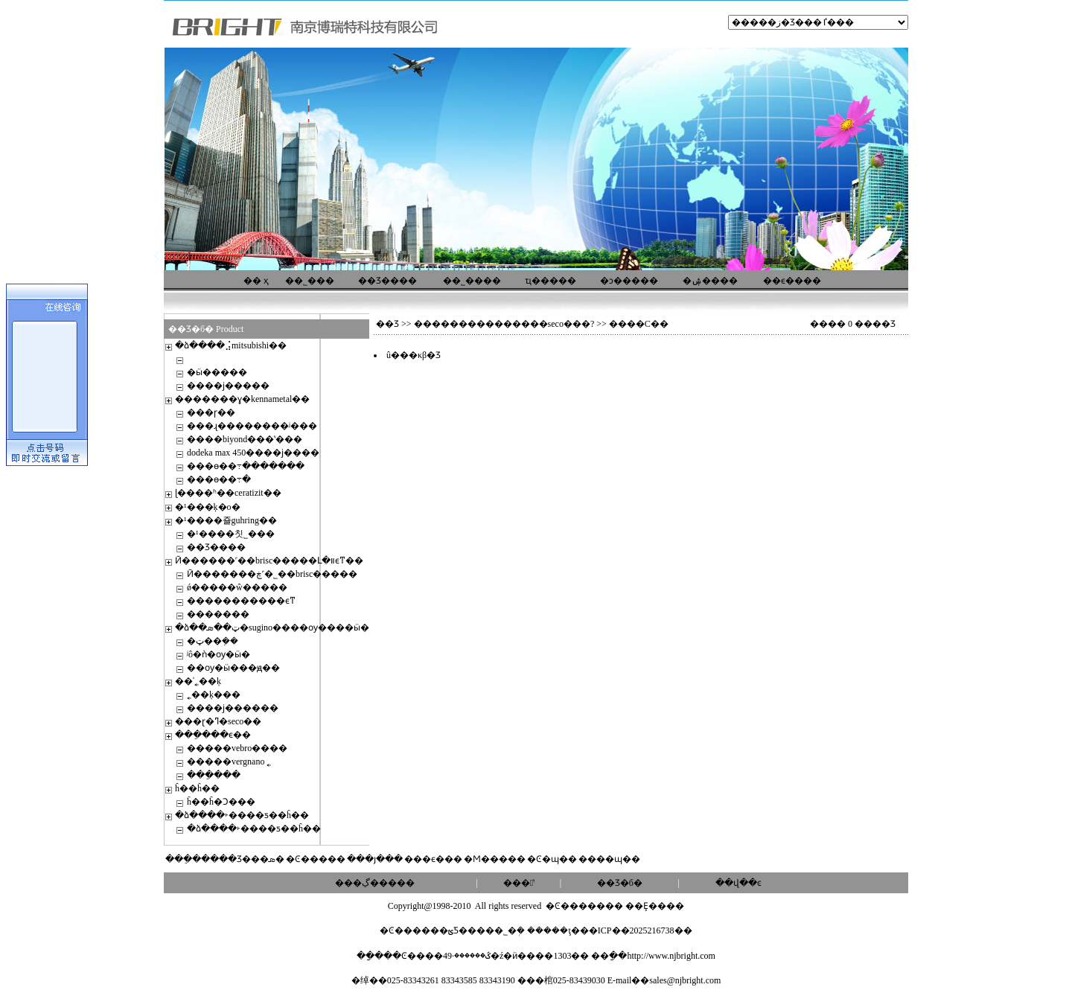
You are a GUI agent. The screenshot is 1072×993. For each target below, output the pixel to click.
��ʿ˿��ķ (198, 681)
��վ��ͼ (738, 883)
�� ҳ (256, 280)
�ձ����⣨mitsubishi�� (231, 345)
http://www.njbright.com (671, 956)
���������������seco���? (504, 324)
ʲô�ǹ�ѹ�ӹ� (218, 654)
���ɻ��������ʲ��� (252, 426)
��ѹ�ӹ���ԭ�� (233, 667)
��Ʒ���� (387, 280)
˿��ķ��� (213, 694)
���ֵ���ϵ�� (213, 734)
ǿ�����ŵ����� (237, 587)
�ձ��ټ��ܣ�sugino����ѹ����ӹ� (272, 627)
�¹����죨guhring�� (226, 520)
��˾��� (309, 280)
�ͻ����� (629, 280)
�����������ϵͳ (241, 601)
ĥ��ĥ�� (197, 788)
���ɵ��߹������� (245, 466)
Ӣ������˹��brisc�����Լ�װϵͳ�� (269, 560)
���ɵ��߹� (219, 479)
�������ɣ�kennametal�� (242, 399)
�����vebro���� (237, 748)
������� (218, 614)
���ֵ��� (213, 775)
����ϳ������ (232, 708)
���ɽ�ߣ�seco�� (218, 721)
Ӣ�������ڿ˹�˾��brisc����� (272, 574)
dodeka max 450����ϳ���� (253, 452)
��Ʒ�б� (619, 883)
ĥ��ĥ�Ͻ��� (221, 801)
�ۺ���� (710, 280)
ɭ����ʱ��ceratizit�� (228, 493)
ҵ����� (550, 280)
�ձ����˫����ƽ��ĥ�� (242, 815)
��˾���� (472, 280)
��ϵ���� (792, 280)
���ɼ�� (211, 412)
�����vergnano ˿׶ (229, 761)
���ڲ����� (375, 883)
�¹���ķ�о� (207, 507)
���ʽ (519, 883)
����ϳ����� (228, 385)
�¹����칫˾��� (231, 534)
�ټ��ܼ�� (212, 641)
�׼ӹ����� (217, 372)
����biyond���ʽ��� (244, 439)
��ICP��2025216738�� (636, 930)
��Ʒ (387, 324)
